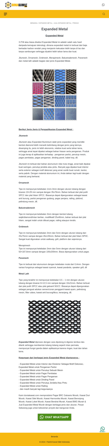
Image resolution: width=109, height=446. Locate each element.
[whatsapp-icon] (103, 5)
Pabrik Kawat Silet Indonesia (58, 442)
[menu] (7, 14)
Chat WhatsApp (57, 417)
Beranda (54, 437)
